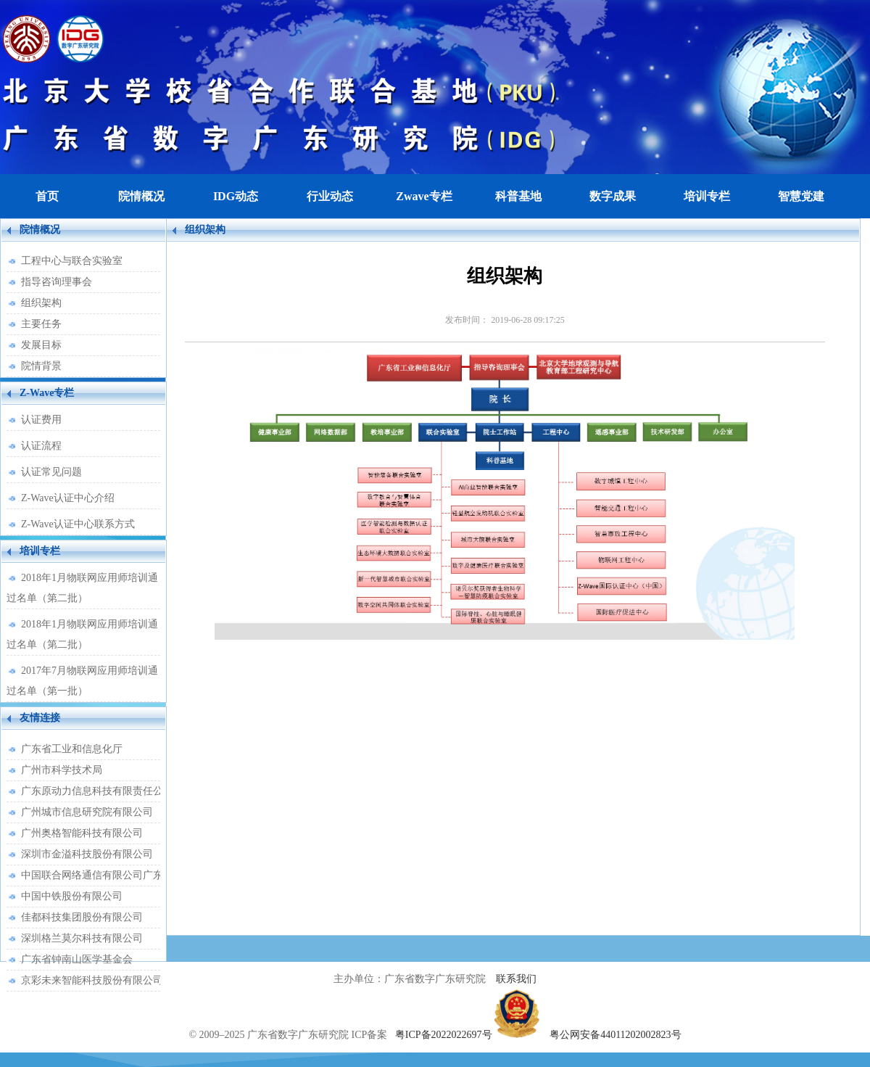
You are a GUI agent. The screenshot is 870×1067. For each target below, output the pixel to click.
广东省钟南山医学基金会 (77, 959)
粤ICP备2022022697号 (443, 1034)
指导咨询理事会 (56, 281)
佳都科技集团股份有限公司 (82, 917)
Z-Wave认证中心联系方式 (78, 524)
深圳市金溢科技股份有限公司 (87, 854)
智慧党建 (801, 196)
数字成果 (612, 196)
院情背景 (41, 366)
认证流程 (41, 445)
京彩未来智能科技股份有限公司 (90, 980)
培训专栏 (707, 196)
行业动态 (330, 196)
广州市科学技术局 (61, 770)
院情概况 (141, 196)
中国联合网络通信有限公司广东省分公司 (90, 875)
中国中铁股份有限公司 (72, 896)
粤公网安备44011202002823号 (615, 1034)
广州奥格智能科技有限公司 (82, 833)
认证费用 (41, 419)
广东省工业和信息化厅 (72, 748)
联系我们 (516, 978)
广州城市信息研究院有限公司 (87, 812)
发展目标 (41, 344)
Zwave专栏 (424, 196)
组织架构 (41, 302)
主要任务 (41, 323)
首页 (47, 196)
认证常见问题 (51, 471)
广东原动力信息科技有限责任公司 (90, 791)
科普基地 (518, 196)
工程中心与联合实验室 (72, 260)
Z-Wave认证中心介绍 (68, 498)
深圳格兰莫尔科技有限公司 (82, 938)
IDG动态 (235, 196)
